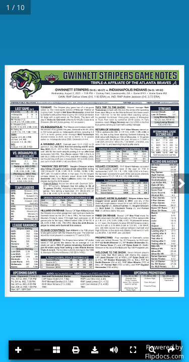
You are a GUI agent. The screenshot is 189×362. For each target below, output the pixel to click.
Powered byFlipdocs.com (164, 351)
